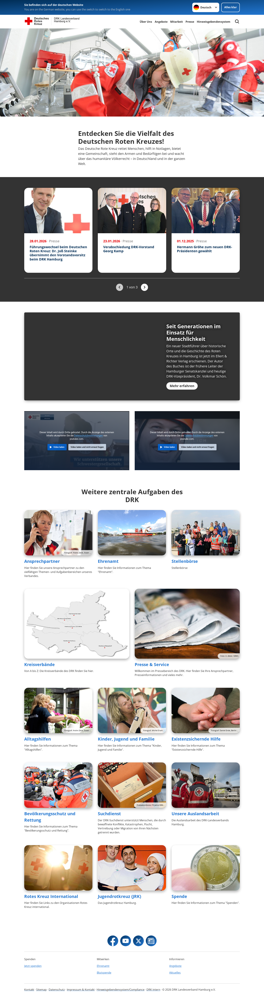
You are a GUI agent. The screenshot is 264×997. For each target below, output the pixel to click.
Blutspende (104, 972)
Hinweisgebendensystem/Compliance (120, 989)
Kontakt (29, 989)
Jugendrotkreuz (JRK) (119, 906)
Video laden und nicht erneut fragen (87, 457)
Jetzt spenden (33, 966)
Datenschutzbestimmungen (88, 446)
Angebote (161, 22)
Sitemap (41, 989)
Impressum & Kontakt (81, 989)
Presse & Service (152, 675)
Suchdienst (109, 824)
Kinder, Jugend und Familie (126, 749)
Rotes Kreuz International (51, 906)
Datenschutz (57, 989)
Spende (179, 906)
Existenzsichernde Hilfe (196, 749)
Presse (190, 22)
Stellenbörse (185, 571)
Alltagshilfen (37, 749)
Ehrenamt (108, 571)
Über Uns (146, 22)
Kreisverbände (39, 675)
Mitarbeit (176, 22)
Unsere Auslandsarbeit (195, 824)
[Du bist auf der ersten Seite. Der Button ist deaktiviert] (119, 287)
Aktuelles (175, 972)
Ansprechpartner (42, 571)
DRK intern (153, 989)
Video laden (58, 457)
